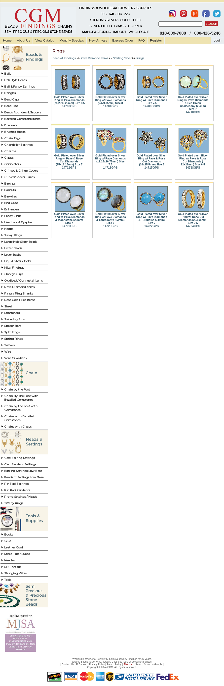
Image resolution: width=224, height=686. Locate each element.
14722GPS (151, 226)
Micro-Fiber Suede (17, 554)
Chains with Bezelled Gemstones (19, 418)
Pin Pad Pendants (17, 490)
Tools (7, 580)
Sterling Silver (122, 58)
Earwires (10, 196)
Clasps (8, 157)
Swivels (9, 345)
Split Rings (12, 332)
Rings (140, 58)
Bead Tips (11, 106)
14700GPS (69, 106)
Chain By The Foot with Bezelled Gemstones (21, 397)
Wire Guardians (15, 358)
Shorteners (12, 313)
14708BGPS (151, 106)
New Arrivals (98, 40)
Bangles (10, 93)
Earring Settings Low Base (23, 471)
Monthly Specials (72, 40)
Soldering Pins (14, 319)
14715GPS (151, 167)
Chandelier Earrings (18, 145)
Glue (7, 541)
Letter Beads (13, 248)
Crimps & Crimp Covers (21, 170)
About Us (23, 40)
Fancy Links (12, 216)
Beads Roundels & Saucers (22, 112)
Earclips (9, 183)
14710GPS (193, 112)
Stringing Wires (15, 573)
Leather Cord (13, 547)
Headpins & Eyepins (18, 222)
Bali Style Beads (15, 80)
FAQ (141, 40)
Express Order (122, 40)
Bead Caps (11, 99)
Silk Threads (12, 567)
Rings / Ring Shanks (18, 293)
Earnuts (10, 190)
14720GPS (110, 226)
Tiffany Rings (13, 503)
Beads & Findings (64, 58)
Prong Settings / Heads (20, 496)
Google (158, 664)
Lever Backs (12, 254)
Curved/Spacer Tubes (19, 177)
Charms (10, 151)
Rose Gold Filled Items (19, 300)
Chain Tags (12, 138)
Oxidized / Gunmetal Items (23, 280)
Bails (7, 73)
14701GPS (110, 106)
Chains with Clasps (18, 426)
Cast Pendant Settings (20, 464)
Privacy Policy (97, 664)
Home (7, 40)
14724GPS (193, 226)
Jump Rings (13, 235)
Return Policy (114, 664)
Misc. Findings (14, 267)
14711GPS (69, 167)
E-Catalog (81, 664)
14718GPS (193, 167)
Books (8, 534)
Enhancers (11, 209)
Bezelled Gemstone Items (22, 119)
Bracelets (10, 125)
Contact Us (68, 664)
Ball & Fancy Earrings (19, 86)
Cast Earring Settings (19, 458)
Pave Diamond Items (19, 287)
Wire (7, 351)
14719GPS (69, 226)
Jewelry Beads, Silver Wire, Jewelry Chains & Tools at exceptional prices (112, 661)
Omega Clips (13, 274)
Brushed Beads (14, 132)
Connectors (12, 164)
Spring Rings (13, 339)
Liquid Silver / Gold (17, 261)
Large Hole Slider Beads (20, 242)
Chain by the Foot (17, 389)
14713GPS (110, 167)
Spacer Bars (12, 326)
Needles (9, 560)
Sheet (8, 306)
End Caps (11, 203)
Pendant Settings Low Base (23, 477)
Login (218, 40)
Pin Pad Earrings (16, 484)
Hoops (8, 229)
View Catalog (44, 40)
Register (156, 40)
